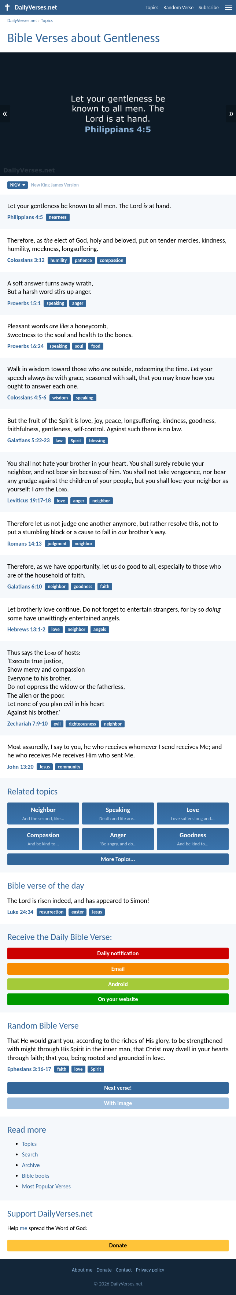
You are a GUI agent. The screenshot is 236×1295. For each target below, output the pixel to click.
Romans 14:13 (24, 543)
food (95, 346)
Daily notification (118, 953)
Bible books (35, 1175)
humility (59, 260)
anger (78, 303)
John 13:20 (20, 766)
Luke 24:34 (20, 911)
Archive (31, 1165)
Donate (118, 1245)
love (61, 500)
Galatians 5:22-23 (28, 440)
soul (79, 346)
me (23, 1228)
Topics (151, 7)
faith (105, 586)
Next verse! (118, 1087)
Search (30, 1154)
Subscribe (209, 7)
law (59, 440)
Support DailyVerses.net (50, 1213)
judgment (57, 543)
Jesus (45, 767)
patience (83, 260)
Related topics (32, 791)
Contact (124, 1270)
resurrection (51, 912)
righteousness (82, 724)
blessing (97, 440)
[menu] (228, 10)
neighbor (101, 500)
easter (77, 912)
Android (118, 984)
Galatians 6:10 (24, 586)
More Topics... (118, 859)
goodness (83, 586)
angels (99, 629)
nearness (57, 217)
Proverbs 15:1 (24, 303)
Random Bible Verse (43, 1025)
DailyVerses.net (22, 20)
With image (118, 1103)
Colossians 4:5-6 (26, 397)
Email (118, 968)
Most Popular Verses (46, 1186)
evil (57, 724)
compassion (111, 260)
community (69, 767)
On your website (118, 999)
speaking (55, 303)
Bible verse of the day (45, 885)
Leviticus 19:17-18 (29, 500)
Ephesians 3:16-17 (29, 1069)
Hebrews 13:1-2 (26, 629)
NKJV (17, 185)
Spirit (76, 440)
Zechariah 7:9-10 (27, 723)
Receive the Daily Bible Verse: (59, 936)
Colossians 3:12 (26, 260)
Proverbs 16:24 (25, 346)
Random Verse (178, 7)
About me (82, 1270)
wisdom (60, 398)
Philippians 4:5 (25, 217)
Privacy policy (150, 1270)
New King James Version (55, 185)
